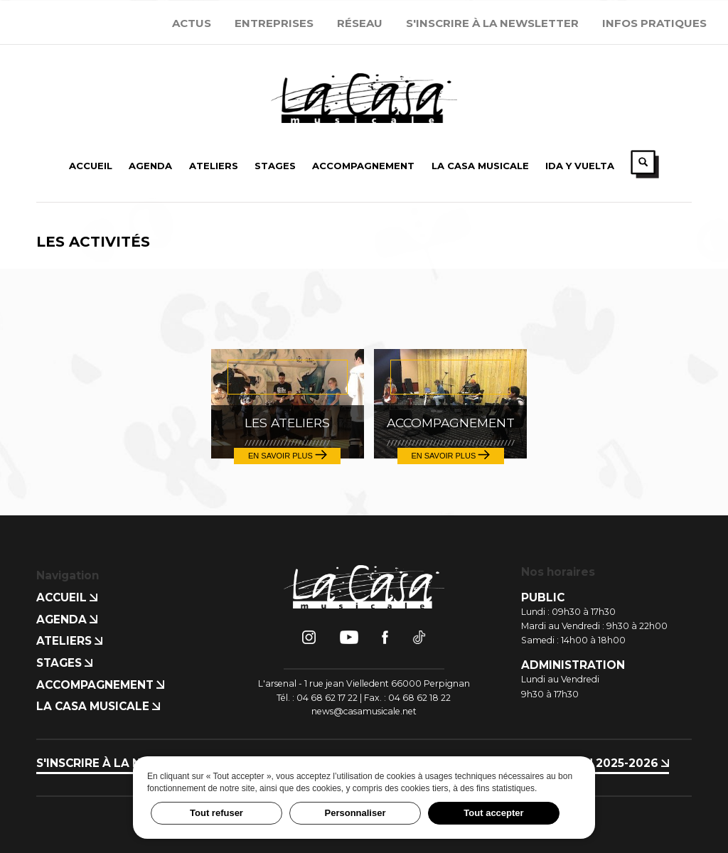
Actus (191, 23)
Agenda (66, 619)
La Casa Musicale (98, 706)
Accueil (66, 597)
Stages (64, 663)
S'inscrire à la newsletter (492, 23)
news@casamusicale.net (364, 711)
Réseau (359, 23)
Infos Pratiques (654, 23)
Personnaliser (355, 813)
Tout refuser (216, 813)
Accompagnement (100, 685)
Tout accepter (493, 813)
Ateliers (69, 641)
